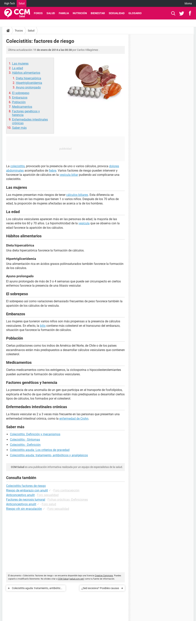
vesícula (84, 223)
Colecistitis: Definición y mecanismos (35, 434)
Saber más (19, 128)
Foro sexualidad (48, 495)
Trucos (19, 30)
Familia (64, 13)
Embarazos (19, 97)
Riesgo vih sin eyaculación (24, 509)
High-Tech (9, 3)
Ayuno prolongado (28, 87)
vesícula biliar (69, 175)
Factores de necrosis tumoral (25, 499)
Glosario (135, 13)
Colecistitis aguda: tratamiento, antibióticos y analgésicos (49, 455)
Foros (38, 13)
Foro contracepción (66, 490)
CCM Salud (63, 579)
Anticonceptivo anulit (20, 495)
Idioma (188, 3)
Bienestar (98, 13)
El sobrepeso (20, 93)
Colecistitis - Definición (25, 445)
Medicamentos (22, 107)
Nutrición (80, 13)
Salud (21, 3)
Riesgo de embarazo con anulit (27, 490)
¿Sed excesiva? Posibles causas (100, 588)
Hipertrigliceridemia (29, 83)
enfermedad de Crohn (73, 418)
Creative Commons (104, 575)
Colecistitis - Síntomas (25, 439)
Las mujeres (20, 63)
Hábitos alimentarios (26, 73)
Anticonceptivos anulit (21, 504)
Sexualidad (117, 13)
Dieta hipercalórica (28, 78)
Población (19, 102)
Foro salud (49, 504)
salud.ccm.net (76, 579)
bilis (43, 326)
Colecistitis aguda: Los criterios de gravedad (39, 450)
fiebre (52, 170)
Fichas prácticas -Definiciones (67, 499)
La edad (17, 68)
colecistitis (17, 166)
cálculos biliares (77, 195)
